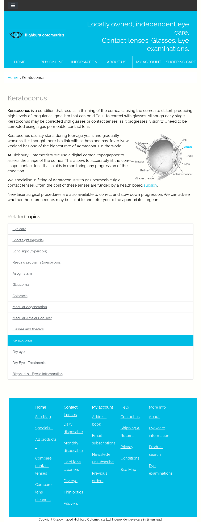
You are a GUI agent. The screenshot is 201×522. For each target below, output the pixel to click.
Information (84, 62)
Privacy (127, 447)
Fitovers (71, 503)
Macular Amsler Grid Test (32, 318)
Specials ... (44, 428)
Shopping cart (181, 62)
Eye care (19, 229)
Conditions (130, 458)
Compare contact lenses (43, 465)
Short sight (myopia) (28, 240)
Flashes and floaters (28, 329)
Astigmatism (22, 273)
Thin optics (73, 492)
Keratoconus (23, 340)
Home (19, 62)
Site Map (43, 416)
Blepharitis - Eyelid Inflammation (38, 374)
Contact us (130, 416)
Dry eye (19, 352)
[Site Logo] (37, 34)
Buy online (52, 62)
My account (148, 62)
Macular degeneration (30, 307)
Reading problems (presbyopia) (37, 262)
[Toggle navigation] (13, 5)
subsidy (150, 185)
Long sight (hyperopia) (30, 251)
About (154, 416)
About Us (116, 62)
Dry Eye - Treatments (29, 363)
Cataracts (20, 296)
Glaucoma (21, 285)
